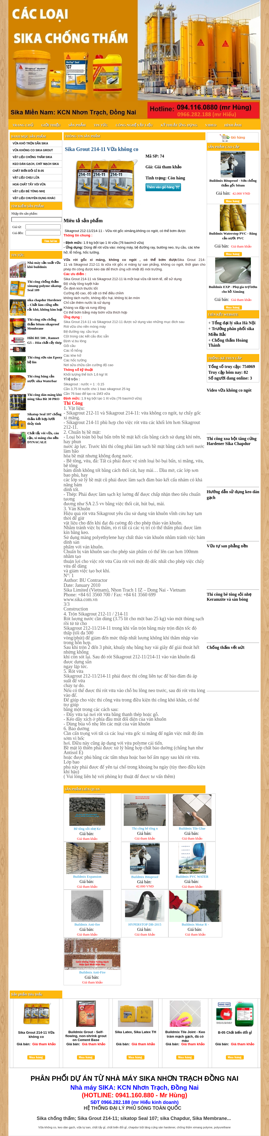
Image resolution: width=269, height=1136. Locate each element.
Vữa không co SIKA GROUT (33, 150)
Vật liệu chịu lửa (26, 177)
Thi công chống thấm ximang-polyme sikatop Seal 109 (44, 286)
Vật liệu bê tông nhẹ (29, 191)
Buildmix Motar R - (195, 924)
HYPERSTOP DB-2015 (144, 924)
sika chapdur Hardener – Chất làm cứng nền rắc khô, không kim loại (44, 304)
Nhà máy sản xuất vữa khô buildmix (43, 265)
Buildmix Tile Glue (192, 828)
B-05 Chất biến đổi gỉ (235, 1032)
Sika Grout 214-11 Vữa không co (36, 1035)
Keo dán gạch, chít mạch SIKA (36, 163)
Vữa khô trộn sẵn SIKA (30, 143)
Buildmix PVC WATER (192, 876)
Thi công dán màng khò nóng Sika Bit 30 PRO (44, 397)
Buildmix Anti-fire (87, 924)
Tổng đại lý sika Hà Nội (233, 323)
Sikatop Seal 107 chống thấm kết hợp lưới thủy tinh (44, 419)
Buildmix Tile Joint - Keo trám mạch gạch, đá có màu (185, 1036)
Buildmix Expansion (87, 876)
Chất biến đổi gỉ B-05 (28, 170)
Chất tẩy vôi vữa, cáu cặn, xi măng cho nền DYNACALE (43, 437)
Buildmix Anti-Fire (92, 972)
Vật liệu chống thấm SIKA (32, 157)
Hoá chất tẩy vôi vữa (29, 184)
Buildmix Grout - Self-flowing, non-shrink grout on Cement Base (86, 1036)
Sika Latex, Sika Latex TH (135, 1032)
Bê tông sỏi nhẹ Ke (87, 829)
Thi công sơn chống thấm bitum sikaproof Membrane (43, 323)
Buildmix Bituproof (144, 877)
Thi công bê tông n (145, 828)
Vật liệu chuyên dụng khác (34, 198)
